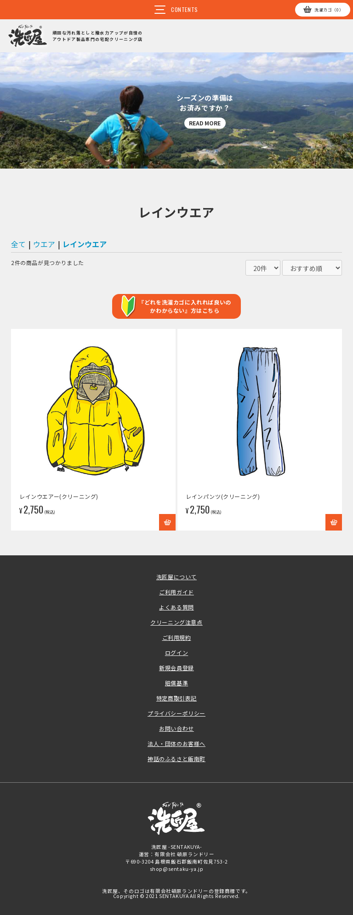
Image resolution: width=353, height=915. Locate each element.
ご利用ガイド (176, 592)
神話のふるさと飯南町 (176, 758)
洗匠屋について (176, 577)
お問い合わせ (176, 728)
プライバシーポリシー (176, 713)
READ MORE (205, 123)
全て (18, 243)
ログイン (176, 652)
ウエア (44, 243)
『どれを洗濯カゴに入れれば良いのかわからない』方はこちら (184, 306)
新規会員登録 (176, 668)
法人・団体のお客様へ (176, 743)
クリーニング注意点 (176, 622)
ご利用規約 (176, 637)
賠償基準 (176, 683)
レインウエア (85, 243)
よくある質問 (176, 607)
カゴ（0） (328, 10)
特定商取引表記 (176, 698)
